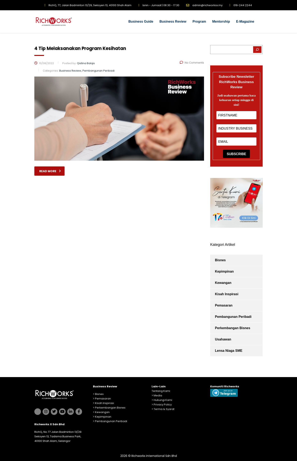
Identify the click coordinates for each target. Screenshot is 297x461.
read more (50, 171)
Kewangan (223, 282)
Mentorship (221, 21)
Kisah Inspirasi (226, 294)
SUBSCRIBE (236, 154)
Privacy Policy (163, 404)
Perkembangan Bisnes (232, 328)
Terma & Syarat (164, 409)
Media (158, 395)
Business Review (172, 21)
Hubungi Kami (163, 400)
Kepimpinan (224, 271)
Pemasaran (223, 305)
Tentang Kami (161, 391)
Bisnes (220, 260)
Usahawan (223, 339)
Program (199, 21)
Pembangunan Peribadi (233, 316)
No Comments (192, 63)
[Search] (257, 49)
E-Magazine (245, 21)
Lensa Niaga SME (228, 350)
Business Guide (140, 21)
